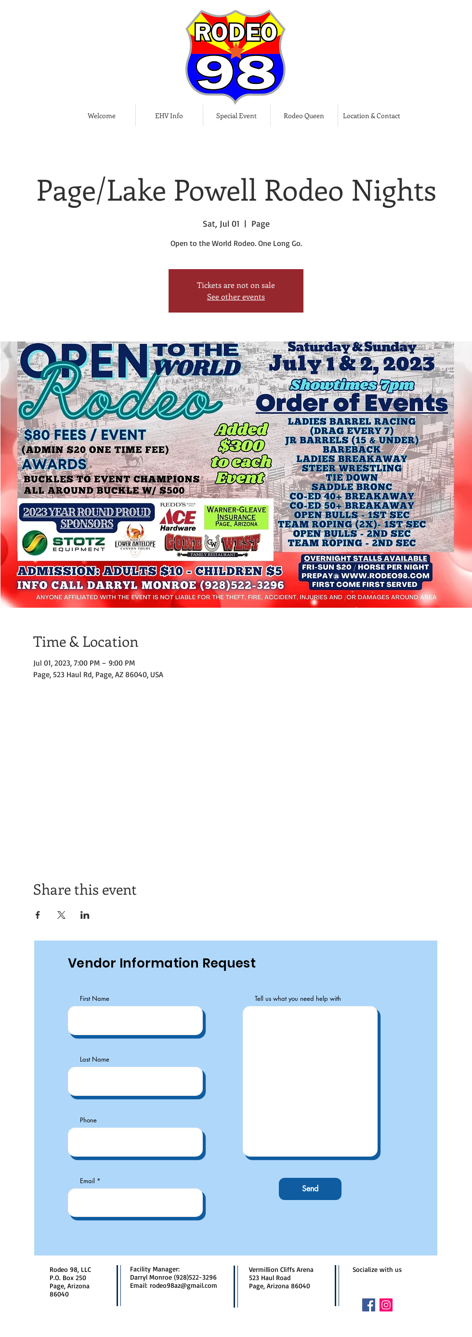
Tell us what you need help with (298, 999)
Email (87, 1181)
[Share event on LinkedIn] (85, 915)
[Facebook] (368, 1304)
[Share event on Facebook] (37, 915)
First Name (94, 999)
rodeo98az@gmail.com (183, 1285)
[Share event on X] (61, 915)
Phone (88, 1120)
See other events (236, 296)
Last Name (94, 1059)
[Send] (310, 1189)
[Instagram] (386, 1304)
